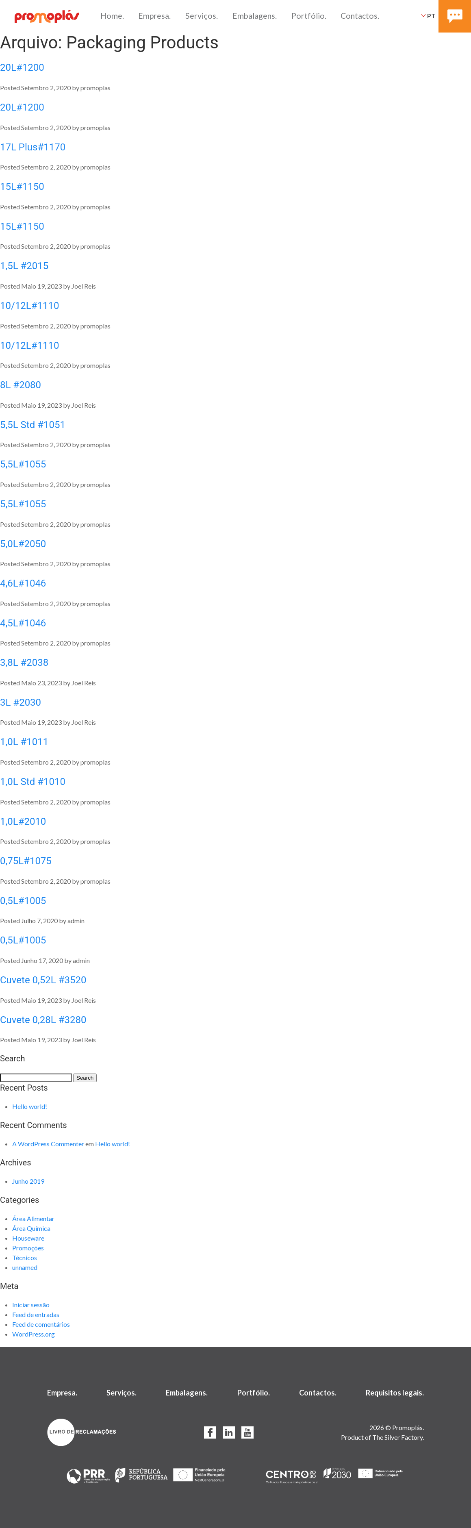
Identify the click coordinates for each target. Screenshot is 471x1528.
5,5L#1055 (23, 464)
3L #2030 (20, 702)
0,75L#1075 (26, 861)
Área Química (31, 1228)
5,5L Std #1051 (32, 424)
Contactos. (360, 15)
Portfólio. (308, 15)
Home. (112, 15)
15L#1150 (22, 186)
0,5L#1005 (23, 900)
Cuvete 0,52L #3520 (43, 980)
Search (84, 1078)
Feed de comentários (41, 1324)
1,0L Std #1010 (32, 781)
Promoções (28, 1248)
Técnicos (24, 1257)
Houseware (28, 1238)
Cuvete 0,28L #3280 (43, 1020)
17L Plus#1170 (32, 147)
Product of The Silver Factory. (382, 1437)
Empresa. (154, 15)
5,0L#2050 (23, 544)
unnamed (24, 1267)
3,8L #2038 (24, 662)
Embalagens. (254, 15)
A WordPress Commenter (48, 1144)
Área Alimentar (33, 1218)
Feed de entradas (35, 1314)
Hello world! (29, 1106)
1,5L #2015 (24, 266)
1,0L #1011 (24, 742)
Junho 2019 (28, 1181)
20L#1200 (22, 67)
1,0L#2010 (23, 821)
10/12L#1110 (29, 305)
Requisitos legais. (395, 1392)
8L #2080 (20, 385)
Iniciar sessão (31, 1304)
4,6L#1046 (23, 583)
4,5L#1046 (23, 623)
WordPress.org (33, 1334)
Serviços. (201, 15)
